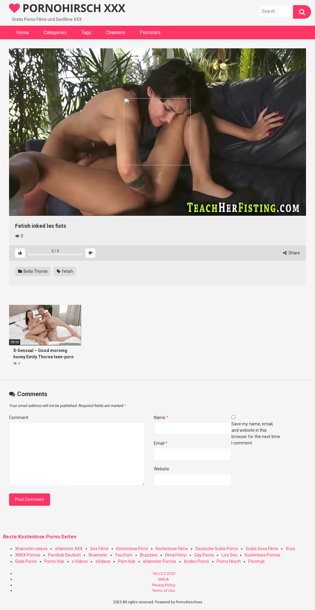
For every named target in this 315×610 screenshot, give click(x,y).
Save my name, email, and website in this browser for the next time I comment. (255, 433)
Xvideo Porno (196, 561)
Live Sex (229, 555)
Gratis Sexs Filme (262, 548)
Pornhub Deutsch (64, 555)
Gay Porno (204, 555)
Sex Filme (99, 548)
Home (22, 32)
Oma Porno (176, 555)
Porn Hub (126, 561)
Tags (86, 32)
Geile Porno (26, 561)
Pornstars (150, 32)
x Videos (80, 561)
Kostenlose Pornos (262, 555)
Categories (55, 32)
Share (291, 252)
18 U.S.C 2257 (163, 573)
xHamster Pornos (159, 561)
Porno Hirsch (229, 561)
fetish (65, 271)
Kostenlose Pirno (132, 548)
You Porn (123, 555)
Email (160, 443)
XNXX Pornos (27, 555)
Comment (18, 417)
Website (161, 468)
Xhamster (97, 555)
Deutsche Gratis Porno (217, 548)
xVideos (102, 561)
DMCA (163, 579)
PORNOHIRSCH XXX (67, 8)
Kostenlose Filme (172, 548)
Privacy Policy (163, 585)
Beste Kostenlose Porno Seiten (39, 537)
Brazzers (149, 555)
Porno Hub (54, 561)
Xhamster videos (31, 548)
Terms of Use (163, 590)
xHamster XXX (69, 548)
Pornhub (256, 561)
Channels (115, 32)
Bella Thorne (33, 271)
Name (161, 417)
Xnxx (290, 548)
